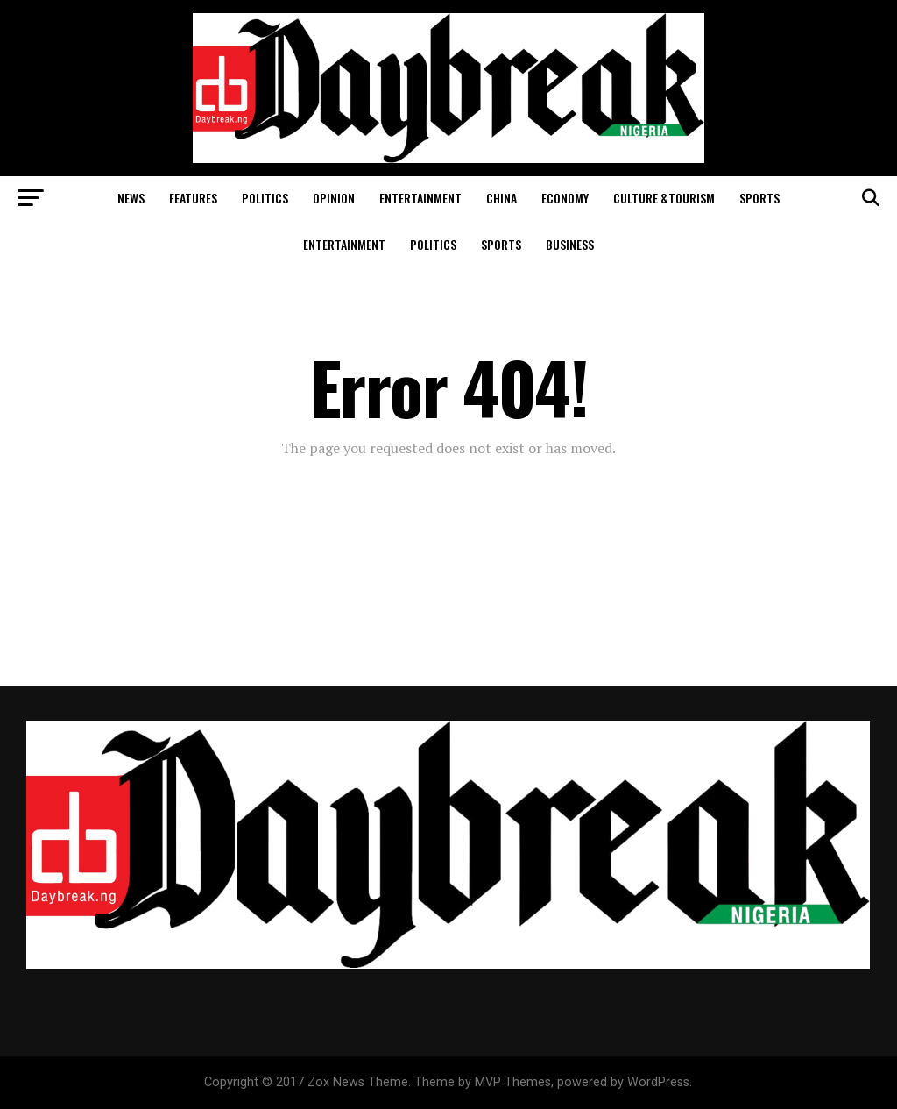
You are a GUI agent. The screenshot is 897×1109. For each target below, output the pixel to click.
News (131, 197)
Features (193, 197)
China (501, 197)
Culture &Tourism (664, 197)
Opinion (334, 197)
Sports (759, 197)
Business (570, 244)
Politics (265, 197)
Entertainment (420, 197)
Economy (565, 197)
